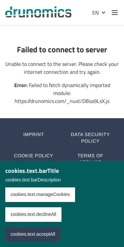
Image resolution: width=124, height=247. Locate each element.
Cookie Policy (33, 155)
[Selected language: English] (98, 12)
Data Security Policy (90, 138)
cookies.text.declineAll (33, 214)
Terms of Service (90, 159)
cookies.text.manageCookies (40, 194)
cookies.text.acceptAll (33, 234)
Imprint (33, 134)
